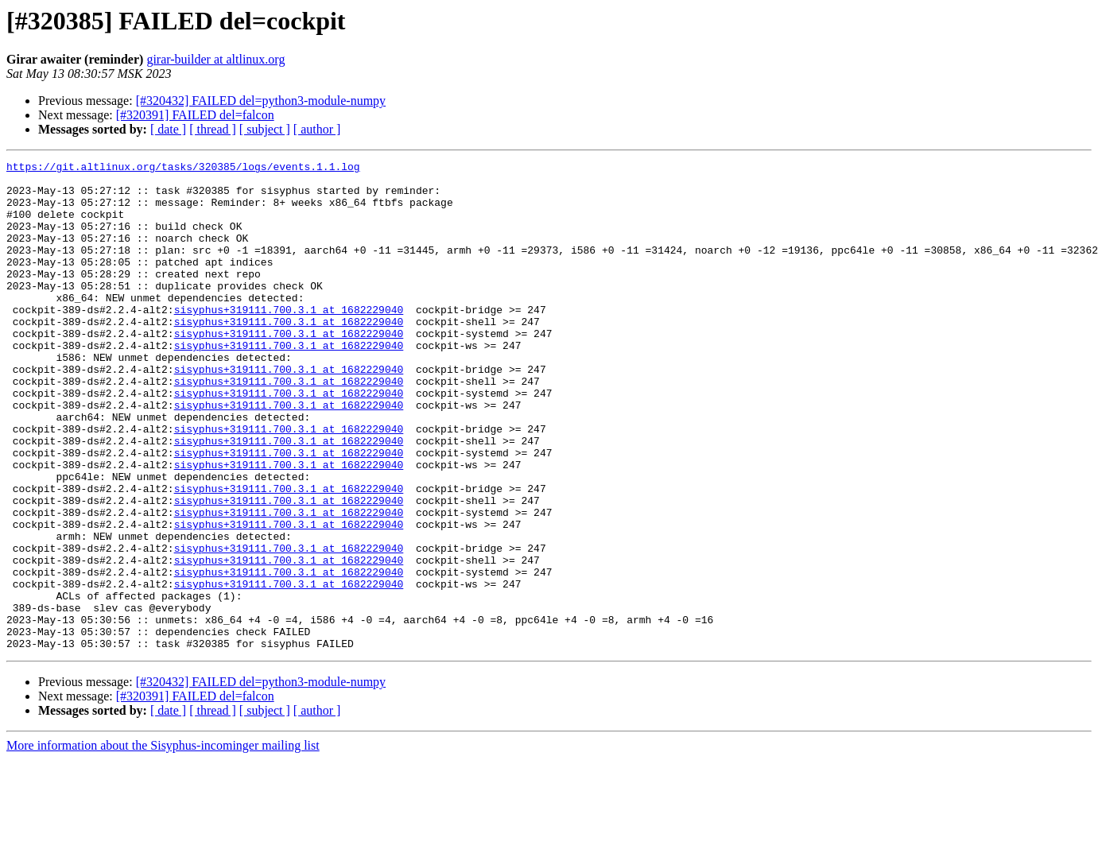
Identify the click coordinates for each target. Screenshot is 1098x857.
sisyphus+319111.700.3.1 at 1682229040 (289, 340)
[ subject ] (264, 129)
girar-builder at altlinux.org (215, 59)
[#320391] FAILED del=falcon (195, 115)
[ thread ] (212, 129)
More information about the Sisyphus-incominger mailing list (163, 843)
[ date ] (168, 129)
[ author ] (317, 129)
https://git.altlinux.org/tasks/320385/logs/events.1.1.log (183, 168)
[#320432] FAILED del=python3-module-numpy (261, 100)
